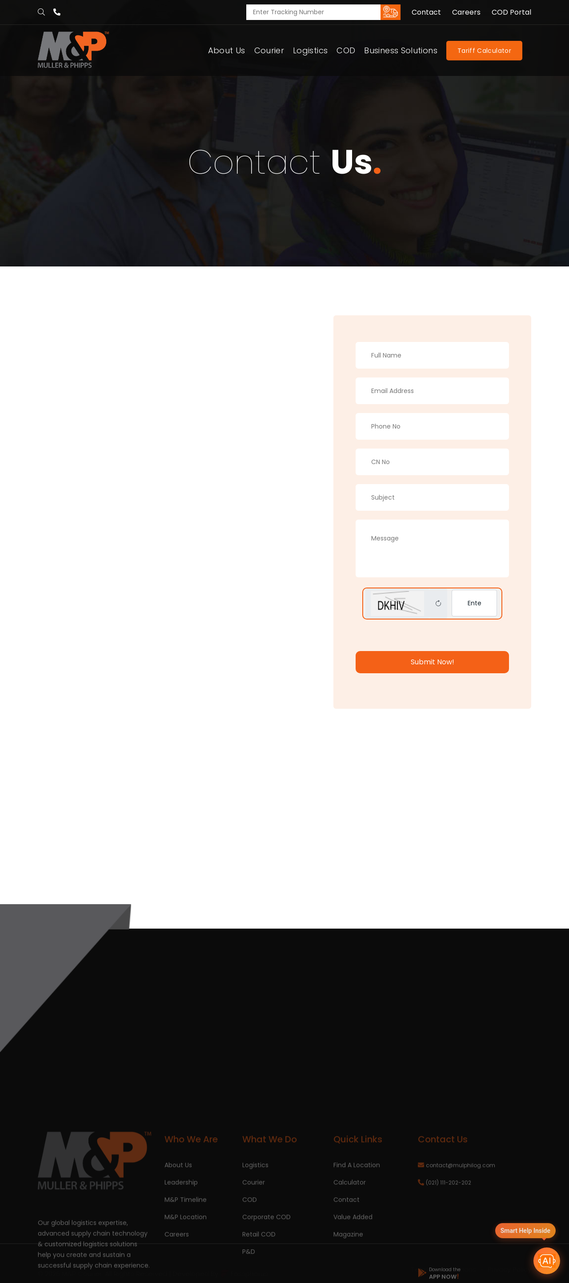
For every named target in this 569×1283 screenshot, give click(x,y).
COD (346, 51)
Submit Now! (432, 662)
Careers (466, 12)
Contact (426, 12)
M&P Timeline (185, 1257)
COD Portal (511, 12)
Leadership (181, 1240)
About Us (226, 51)
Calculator (349, 1240)
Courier (269, 51)
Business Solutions (400, 51)
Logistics (310, 51)
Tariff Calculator (484, 50)
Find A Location (356, 1223)
